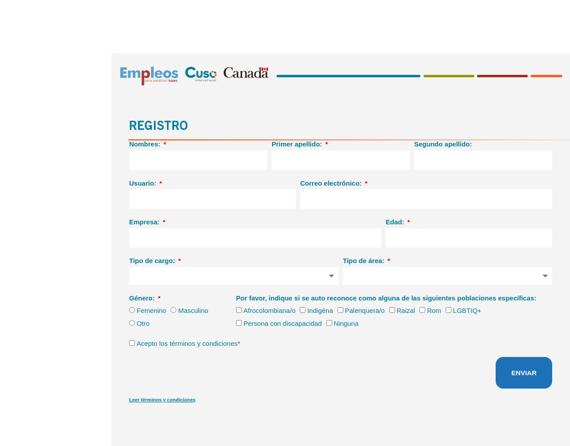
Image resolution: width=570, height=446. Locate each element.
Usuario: (143, 183)
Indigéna (320, 310)
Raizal (405, 310)
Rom (434, 310)
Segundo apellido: (443, 144)
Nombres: (145, 144)
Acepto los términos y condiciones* (188, 343)
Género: (143, 298)
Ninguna (346, 323)
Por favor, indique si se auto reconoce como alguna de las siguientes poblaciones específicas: (386, 298)
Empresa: (145, 222)
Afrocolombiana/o (270, 310)
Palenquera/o (365, 310)
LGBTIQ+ (467, 310)
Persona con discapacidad (283, 323)
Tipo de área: (364, 260)
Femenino (152, 310)
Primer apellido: (298, 144)
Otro (143, 323)
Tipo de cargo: (153, 260)
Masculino (193, 310)
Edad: (396, 222)
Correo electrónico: (332, 183)
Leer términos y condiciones (162, 399)
